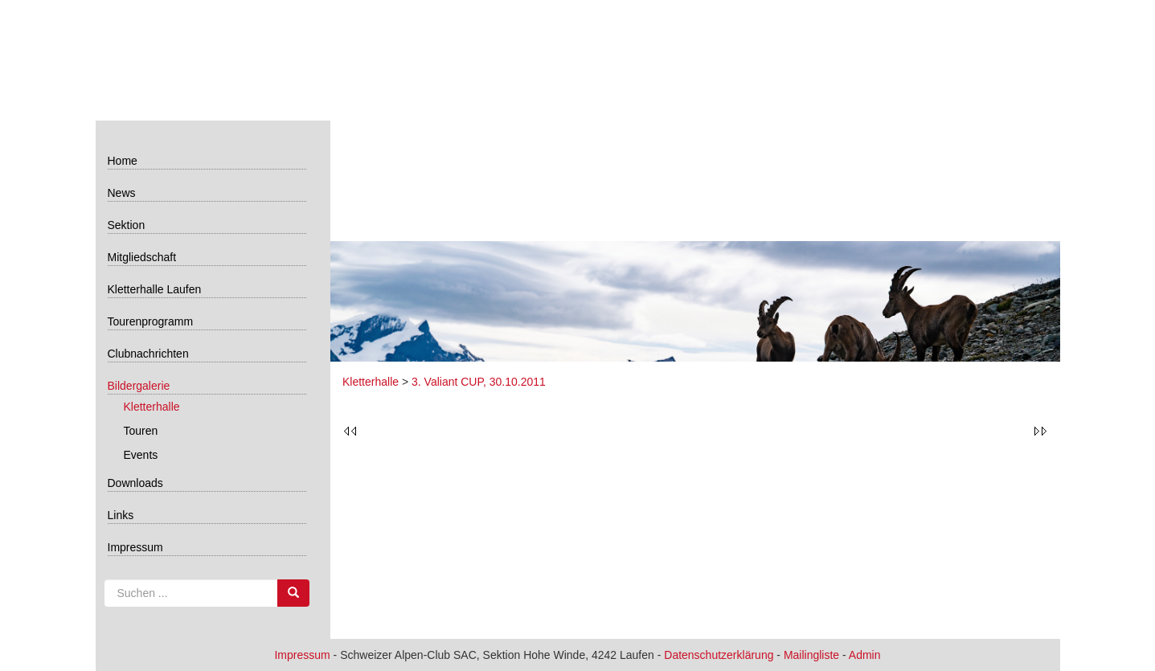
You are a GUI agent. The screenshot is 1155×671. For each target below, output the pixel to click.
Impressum (135, 547)
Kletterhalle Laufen (155, 289)
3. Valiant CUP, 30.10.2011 (479, 381)
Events (141, 454)
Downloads (135, 483)
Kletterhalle (152, 406)
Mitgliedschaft (142, 257)
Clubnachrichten (148, 353)
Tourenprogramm (151, 321)
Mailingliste (811, 654)
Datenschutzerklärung (718, 654)
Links (121, 515)
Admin (865, 654)
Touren (141, 430)
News (122, 192)
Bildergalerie (139, 385)
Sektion (126, 225)
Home (122, 160)
